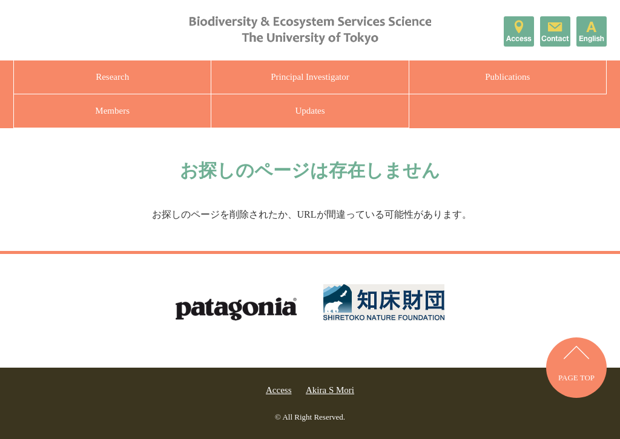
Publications (507, 77)
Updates (310, 110)
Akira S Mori (330, 390)
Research (112, 77)
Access (278, 390)
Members (112, 110)
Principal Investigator (310, 77)
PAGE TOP (576, 377)
